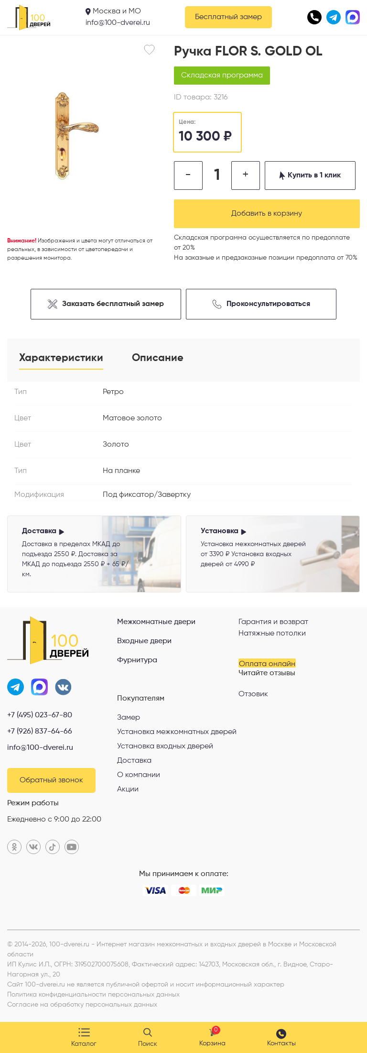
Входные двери (144, 641)
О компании (138, 775)
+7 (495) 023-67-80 (39, 715)
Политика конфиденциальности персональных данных (93, 994)
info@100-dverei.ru (118, 23)
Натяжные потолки (272, 633)
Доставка (134, 761)
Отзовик (253, 694)
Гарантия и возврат (273, 622)
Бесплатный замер (228, 17)
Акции (128, 789)
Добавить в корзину (266, 214)
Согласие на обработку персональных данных (82, 1004)
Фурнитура (137, 660)
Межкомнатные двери (156, 622)
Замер (128, 718)
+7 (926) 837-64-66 (39, 731)
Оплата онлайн (267, 664)
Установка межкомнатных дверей (177, 732)
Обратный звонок (51, 780)
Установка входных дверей (165, 746)
